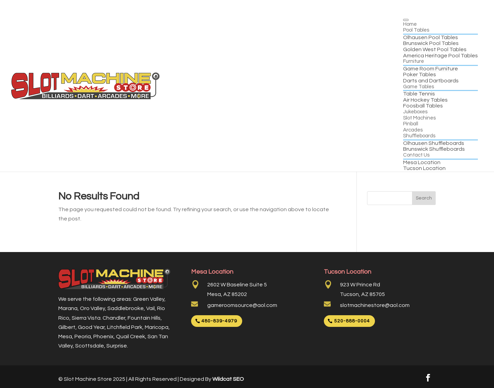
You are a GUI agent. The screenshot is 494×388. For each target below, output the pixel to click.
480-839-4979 (219, 321)
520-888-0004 (352, 321)
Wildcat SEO (228, 379)
